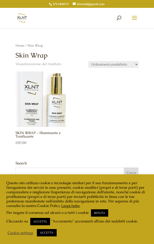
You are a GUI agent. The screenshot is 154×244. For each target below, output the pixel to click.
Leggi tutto (70, 205)
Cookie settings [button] (20, 233)
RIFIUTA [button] (99, 213)
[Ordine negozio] (113, 64)
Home (20, 45)
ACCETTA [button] (40, 221)
